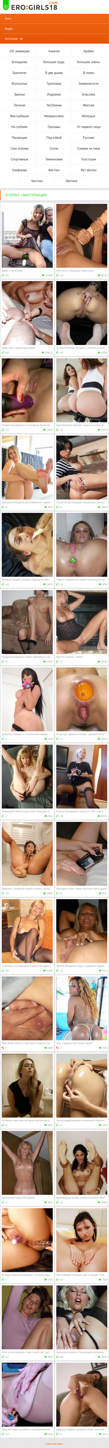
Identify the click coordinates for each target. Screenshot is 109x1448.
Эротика (71, 181)
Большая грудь (53, 62)
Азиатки (54, 51)
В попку (88, 73)
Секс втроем (19, 148)
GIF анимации (19, 51)
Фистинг (54, 170)
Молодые (88, 116)
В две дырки (54, 73)
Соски (54, 148)
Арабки (89, 51)
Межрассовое (54, 116)
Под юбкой (54, 137)
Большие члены (88, 62)
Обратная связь (54, 1443)
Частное (37, 181)
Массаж (88, 105)
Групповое (54, 83)
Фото (8, 18)
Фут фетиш (88, 170)
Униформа (19, 170)
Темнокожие (54, 159)
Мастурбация (19, 116)
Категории (11, 38)
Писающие (19, 137)
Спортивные (19, 159)
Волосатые (19, 83)
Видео (9, 28)
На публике (19, 127)
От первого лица (88, 127)
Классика (88, 94)
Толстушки (88, 159)
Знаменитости (88, 83)
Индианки (54, 94)
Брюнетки (19, 73)
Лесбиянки (54, 105)
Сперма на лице (88, 148)
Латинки (19, 105)
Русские (88, 137)
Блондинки (19, 62)
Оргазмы (54, 127)
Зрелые (19, 94)
